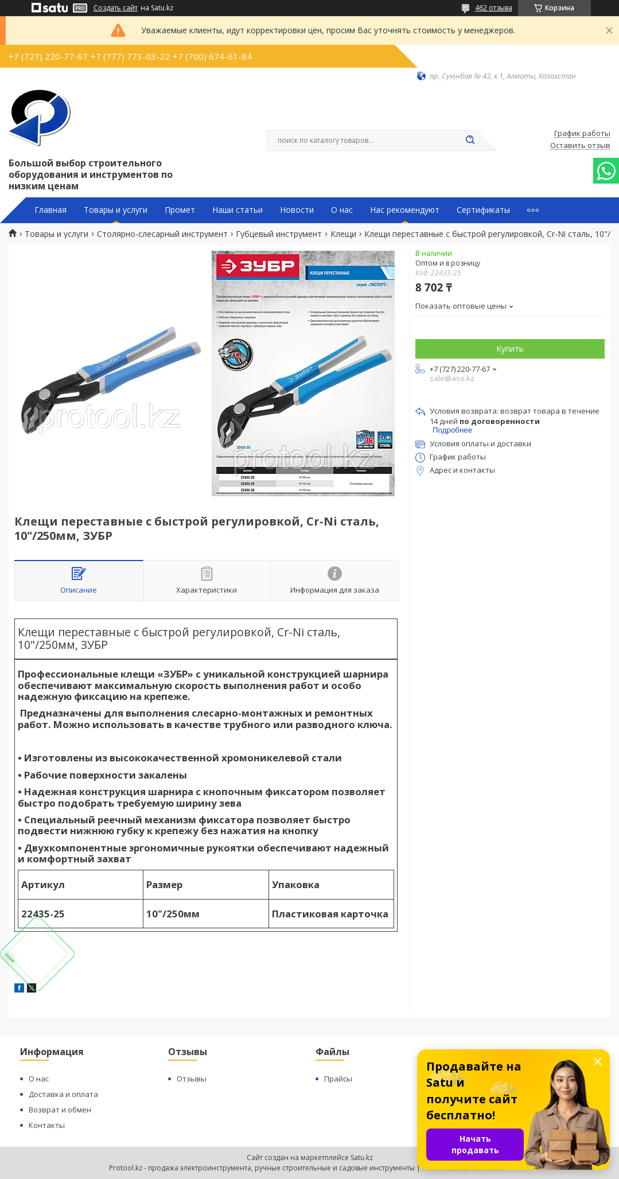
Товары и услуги (115, 210)
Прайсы (338, 1078)
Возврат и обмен (60, 1109)
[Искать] (470, 140)
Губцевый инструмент (279, 234)
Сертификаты (483, 210)
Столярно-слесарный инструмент (162, 234)
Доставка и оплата (63, 1094)
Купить (510, 348)
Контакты (47, 1125)
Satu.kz (362, 1157)
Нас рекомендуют (404, 210)
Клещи (343, 234)
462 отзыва (493, 8)
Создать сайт (116, 8)
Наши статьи (237, 210)
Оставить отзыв (580, 146)
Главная (50, 210)
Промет (180, 210)
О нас (342, 210)
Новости (297, 210)
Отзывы (192, 1078)
